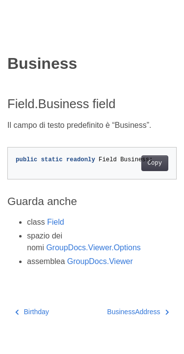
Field (55, 222)
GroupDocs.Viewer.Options (93, 247)
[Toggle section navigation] (15, 37)
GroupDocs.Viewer (100, 261)
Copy (155, 163)
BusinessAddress (138, 312)
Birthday (32, 312)
